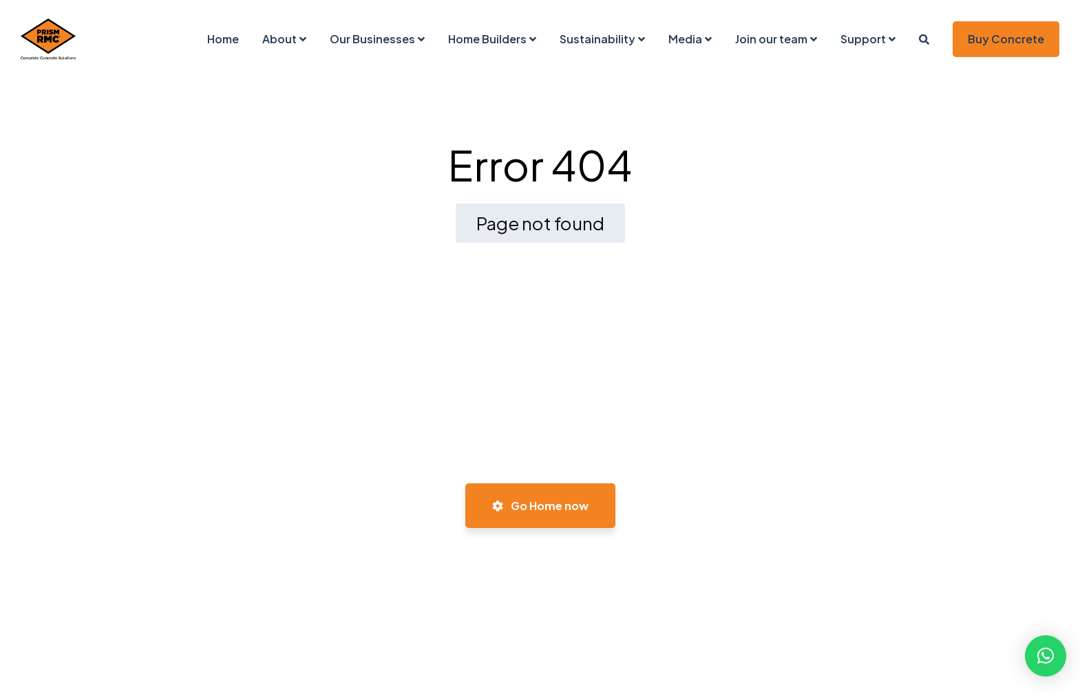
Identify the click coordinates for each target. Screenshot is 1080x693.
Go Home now (540, 505)
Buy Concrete (1006, 39)
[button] (1045, 655)
